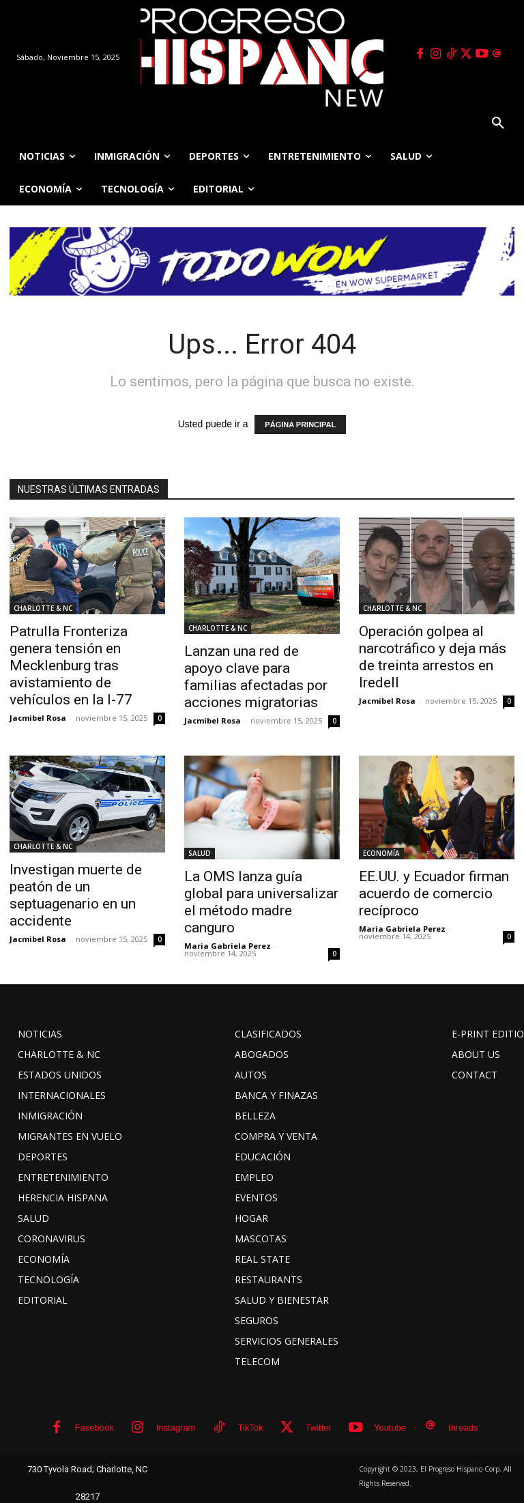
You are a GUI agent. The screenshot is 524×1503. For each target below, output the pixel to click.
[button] (498, 123)
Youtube (390, 1427)
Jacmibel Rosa (38, 718)
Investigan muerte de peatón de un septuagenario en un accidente (76, 895)
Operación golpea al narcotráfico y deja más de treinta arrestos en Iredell (432, 657)
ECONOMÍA (381, 853)
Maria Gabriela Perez (227, 946)
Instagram (176, 1427)
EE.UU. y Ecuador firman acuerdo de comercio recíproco (434, 893)
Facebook (94, 1427)
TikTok (250, 1427)
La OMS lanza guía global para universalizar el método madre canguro (261, 902)
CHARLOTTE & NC (43, 608)
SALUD (199, 853)
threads (463, 1427)
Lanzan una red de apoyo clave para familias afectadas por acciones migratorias (256, 677)
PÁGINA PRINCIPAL (300, 424)
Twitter (319, 1427)
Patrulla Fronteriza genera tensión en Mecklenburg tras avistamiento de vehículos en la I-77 (71, 665)
